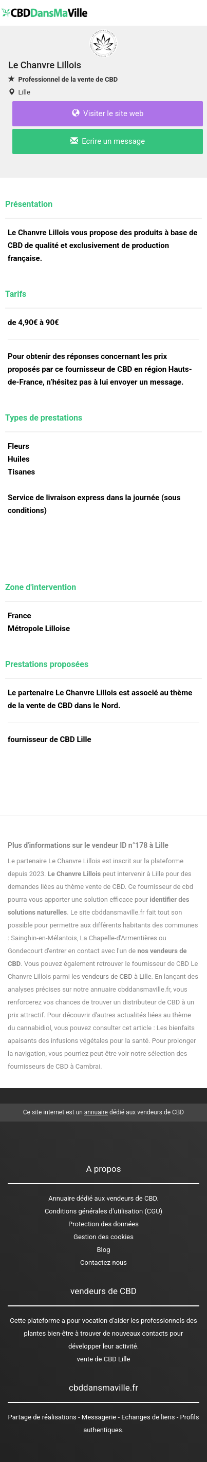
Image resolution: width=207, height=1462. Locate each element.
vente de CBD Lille (103, 1359)
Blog (103, 1250)
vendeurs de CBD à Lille (116, 976)
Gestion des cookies (103, 1237)
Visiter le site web (108, 113)
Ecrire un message (107, 141)
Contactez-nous (103, 1262)
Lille (24, 92)
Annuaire (61, 1198)
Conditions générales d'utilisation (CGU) (103, 1211)
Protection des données (103, 1224)
